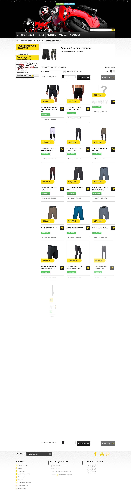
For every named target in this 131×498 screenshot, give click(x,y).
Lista (114, 71)
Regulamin (21, 471)
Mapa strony (22, 488)
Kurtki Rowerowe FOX (23, 67)
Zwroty (20, 480)
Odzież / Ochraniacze (26, 35)
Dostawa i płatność (24, 474)
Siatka (111, 71)
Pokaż (69, 71)
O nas (20, 468)
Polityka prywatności (24, 482)
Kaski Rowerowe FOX (23, 54)
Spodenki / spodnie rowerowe (25, 75)
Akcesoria (51, 35)
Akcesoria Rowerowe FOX (24, 64)
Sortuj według (45, 71)
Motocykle (75, 35)
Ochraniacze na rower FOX (24, 62)
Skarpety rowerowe (22, 78)
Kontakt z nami (22, 465)
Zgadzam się (60, 3)
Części (41, 35)
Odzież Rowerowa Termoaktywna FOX (22, 71)
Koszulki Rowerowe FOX (24, 59)
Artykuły (63, 35)
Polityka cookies (23, 485)
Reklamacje (21, 477)
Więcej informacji (69, 3)
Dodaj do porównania (50, 119)
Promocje (22, 84)
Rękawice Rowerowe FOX (24, 57)
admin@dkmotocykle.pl (65, 474)
